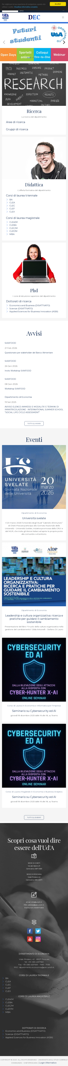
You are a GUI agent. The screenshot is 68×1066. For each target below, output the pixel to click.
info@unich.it (36, 902)
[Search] (10, 10)
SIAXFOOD (10, 343)
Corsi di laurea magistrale (23, 218)
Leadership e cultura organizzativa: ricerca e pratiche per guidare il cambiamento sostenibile (34, 619)
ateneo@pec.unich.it (36, 905)
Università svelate (34, 518)
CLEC (12, 205)
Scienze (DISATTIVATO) (21, 308)
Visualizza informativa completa (26, 7)
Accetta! (58, 4)
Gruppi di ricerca (17, 129)
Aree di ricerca (15, 122)
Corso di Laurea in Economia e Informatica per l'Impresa (34, 705)
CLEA (12, 202)
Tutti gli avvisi (34, 423)
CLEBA (13, 225)
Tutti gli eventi (34, 817)
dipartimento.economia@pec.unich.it (36, 967)
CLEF (12, 208)
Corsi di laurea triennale (21, 195)
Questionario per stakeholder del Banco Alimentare (29, 352)
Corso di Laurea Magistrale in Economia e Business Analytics (34, 791)
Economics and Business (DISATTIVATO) (29, 305)
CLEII (12, 211)
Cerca (21, 11)
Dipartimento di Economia (18, 397)
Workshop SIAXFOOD (15, 389)
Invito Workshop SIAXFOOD (18, 370)
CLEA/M (13, 222)
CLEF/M (13, 231)
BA (11, 199)
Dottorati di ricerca (18, 301)
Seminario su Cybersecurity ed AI (34, 711)
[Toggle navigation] (63, 10)
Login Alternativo (48, 1062)
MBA (12, 234)
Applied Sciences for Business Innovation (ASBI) (33, 311)
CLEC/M (13, 228)
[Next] (64, 42)
